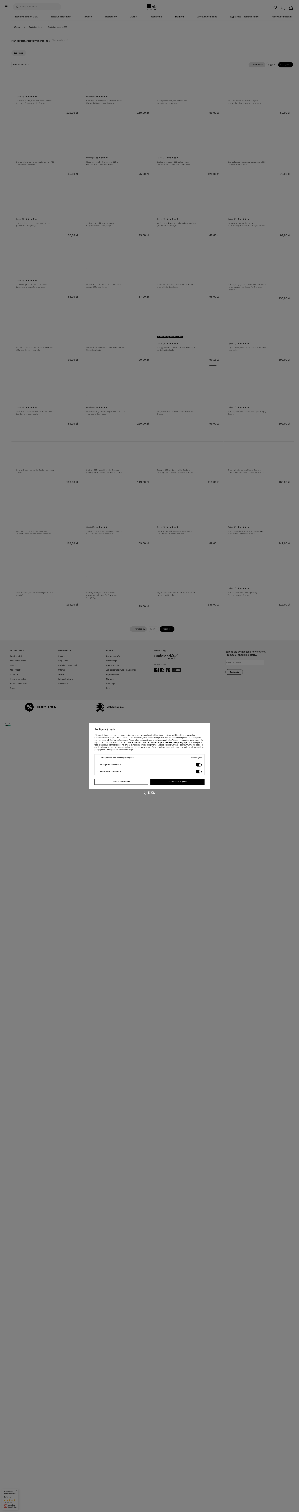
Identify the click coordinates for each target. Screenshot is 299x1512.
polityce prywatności (162, 740)
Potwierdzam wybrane (121, 782)
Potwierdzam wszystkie (177, 782)
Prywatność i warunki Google (144, 742)
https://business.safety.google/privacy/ (175, 742)
